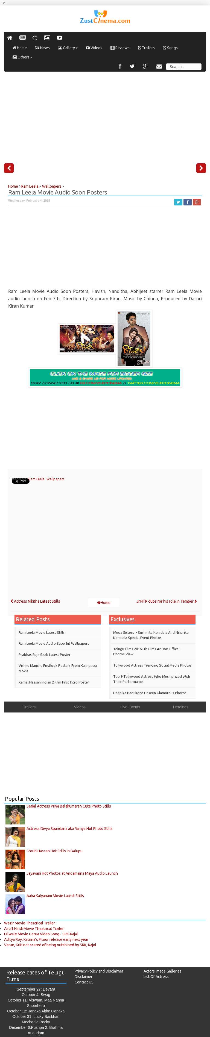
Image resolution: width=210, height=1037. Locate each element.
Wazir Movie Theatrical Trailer (29, 923)
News (42, 48)
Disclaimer (83, 976)
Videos (94, 48)
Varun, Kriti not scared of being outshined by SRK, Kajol (50, 945)
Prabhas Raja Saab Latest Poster (45, 654)
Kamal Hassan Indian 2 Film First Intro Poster (54, 682)
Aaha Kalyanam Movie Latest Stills (55, 896)
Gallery (68, 48)
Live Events (130, 707)
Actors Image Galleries (163, 971)
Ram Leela (36, 479)
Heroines (180, 707)
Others (22, 57)
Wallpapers (55, 479)
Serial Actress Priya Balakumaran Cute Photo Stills (69, 806)
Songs (170, 48)
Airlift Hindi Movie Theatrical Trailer (34, 928)
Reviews (120, 48)
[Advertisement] (105, 115)
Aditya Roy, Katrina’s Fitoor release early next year (46, 939)
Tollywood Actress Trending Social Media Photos (152, 665)
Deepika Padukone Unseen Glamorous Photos (149, 693)
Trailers (146, 48)
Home (20, 48)
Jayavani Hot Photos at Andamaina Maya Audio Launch (72, 873)
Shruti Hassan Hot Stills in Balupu (55, 851)
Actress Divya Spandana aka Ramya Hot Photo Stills (70, 828)
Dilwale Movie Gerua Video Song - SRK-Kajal (41, 934)
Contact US (84, 982)
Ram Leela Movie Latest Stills (42, 632)
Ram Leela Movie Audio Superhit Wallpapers (54, 643)
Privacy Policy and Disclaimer (99, 971)
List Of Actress (156, 976)
